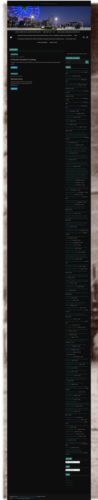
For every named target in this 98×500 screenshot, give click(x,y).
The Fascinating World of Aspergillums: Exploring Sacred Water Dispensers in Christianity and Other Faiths (77, 276)
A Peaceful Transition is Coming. (23, 59)
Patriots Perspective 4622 (71, 417)
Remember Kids (69, 300)
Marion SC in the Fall (70, 204)
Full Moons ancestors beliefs (72, 192)
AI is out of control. (70, 319)
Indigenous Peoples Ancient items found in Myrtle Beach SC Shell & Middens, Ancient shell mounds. (45, 35)
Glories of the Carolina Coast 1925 (73, 268)
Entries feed (68, 480)
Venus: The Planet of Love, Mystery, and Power (76, 129)
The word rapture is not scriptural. (73, 106)
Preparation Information (71, 434)
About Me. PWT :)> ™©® (49, 32)
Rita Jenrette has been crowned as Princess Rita (76, 292)
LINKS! (75, 35)
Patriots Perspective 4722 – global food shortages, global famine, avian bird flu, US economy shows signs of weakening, (77, 410)
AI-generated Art (69, 352)
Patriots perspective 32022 (72, 429)
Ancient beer (68, 447)
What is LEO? (68, 337)
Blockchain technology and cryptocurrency (75, 261)
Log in (67, 478)
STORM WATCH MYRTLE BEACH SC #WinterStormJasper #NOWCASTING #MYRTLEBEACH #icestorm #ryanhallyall (75, 451)
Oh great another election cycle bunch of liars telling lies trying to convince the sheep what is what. (76, 379)
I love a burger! (69, 240)
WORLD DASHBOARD (42, 42)
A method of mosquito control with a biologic (76, 87)
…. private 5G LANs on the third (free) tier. (75, 422)
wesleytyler (22, 56)
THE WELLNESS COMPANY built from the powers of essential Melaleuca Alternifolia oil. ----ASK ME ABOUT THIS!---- (47, 39)
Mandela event (17, 79)
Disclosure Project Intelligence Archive (74, 98)
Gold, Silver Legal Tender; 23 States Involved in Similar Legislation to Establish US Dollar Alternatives (76, 304)
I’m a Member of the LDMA (72, 327)
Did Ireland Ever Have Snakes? (72, 127)
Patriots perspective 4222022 (72, 392)
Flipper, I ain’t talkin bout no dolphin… (74, 232)
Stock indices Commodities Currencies (74, 102)
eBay (67, 354)
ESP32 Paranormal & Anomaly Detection (75, 91)
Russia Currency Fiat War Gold (72, 436)
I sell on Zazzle (69, 325)
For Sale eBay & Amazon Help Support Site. (68, 32)
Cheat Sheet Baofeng (70, 185)
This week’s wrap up (70, 244)
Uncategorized (14, 54)
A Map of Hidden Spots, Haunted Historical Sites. (28, 32)
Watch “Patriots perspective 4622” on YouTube (76, 413)
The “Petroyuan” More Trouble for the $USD (76, 310)
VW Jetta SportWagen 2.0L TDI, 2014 (74, 197)
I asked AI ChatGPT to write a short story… (75, 321)
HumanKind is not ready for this (73, 307)
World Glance (53, 42)
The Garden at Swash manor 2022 (73, 419)
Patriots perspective (70, 431)
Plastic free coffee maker (71, 113)
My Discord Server (70, 194)
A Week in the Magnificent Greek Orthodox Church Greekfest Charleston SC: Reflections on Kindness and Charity (77, 281)
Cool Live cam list (69, 356)
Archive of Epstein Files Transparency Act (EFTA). (77, 94)
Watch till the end (69, 242)
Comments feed (69, 482)
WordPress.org (69, 485)
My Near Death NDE (70, 182)
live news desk (69, 76)
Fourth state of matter (71, 145)
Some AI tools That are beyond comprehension (76, 271)
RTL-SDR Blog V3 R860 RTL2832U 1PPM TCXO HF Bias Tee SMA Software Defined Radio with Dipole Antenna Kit (77, 188)
